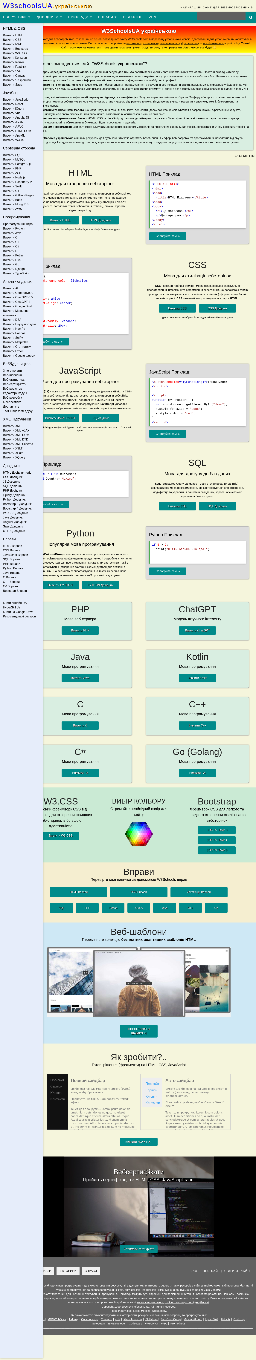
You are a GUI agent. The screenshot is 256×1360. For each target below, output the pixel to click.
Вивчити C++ (12, 242)
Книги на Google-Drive (18, 612)
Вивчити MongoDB (16, 204)
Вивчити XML (12, 426)
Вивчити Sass (12, 84)
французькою (206, 1292)
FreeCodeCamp (189, 1321)
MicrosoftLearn (211, 1321)
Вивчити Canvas (14, 75)
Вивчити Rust (12, 259)
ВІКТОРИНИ (89, 1273)
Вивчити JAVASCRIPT (76, 427)
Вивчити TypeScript (16, 273)
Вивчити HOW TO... (149, 1144)
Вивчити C (10, 237)
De (245, 164)
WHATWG (169, 1325)
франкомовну (59, 47)
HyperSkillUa (11, 607)
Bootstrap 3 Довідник (17, 504)
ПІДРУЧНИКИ (17, 17)
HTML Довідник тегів (17, 472)
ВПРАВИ (107, 17)
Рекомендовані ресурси (19, 616)
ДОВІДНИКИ (49, 17)
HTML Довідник (116, 228)
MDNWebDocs (75, 1321)
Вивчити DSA (12, 319)
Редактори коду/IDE (16, 393)
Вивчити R (10, 251)
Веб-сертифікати (14, 384)
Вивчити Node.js (14, 177)
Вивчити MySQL (14, 159)
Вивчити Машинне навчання (15, 313)
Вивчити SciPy (13, 337)
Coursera (124, 1321)
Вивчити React (13, 104)
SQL (72, 910)
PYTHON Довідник (116, 592)
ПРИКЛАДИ (80, 17)
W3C (182, 1325)
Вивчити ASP (12, 173)
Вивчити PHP (12, 168)
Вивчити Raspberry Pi (18, 181)
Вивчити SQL (12, 155)
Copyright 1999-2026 (125, 1308)
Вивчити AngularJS (16, 117)
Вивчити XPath (13, 453)
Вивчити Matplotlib (15, 342)
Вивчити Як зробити (17, 80)
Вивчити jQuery (13, 108)
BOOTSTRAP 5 (220, 852)
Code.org (101, 1325)
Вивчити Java (12, 233)
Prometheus (196, 1325)
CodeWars (153, 1325)
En (236, 164)
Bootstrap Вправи (15, 590)
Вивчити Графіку (14, 66)
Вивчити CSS (12, 39)
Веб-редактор (12, 388)
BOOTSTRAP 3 (220, 832)
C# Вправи (10, 586)
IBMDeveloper (135, 1325)
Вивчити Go (11, 264)
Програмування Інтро (18, 224)
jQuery (149, 910)
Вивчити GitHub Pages (18, 195)
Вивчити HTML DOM (17, 131)
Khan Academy (150, 1321)
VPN (152, 17)
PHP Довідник (12, 490)
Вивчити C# (11, 246)
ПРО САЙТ (211, 1273)
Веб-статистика (13, 379)
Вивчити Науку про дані (19, 324)
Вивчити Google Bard (17, 306)
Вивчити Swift (12, 186)
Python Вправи (13, 568)
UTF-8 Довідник (14, 531)
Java (175, 910)
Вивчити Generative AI (18, 292)
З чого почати (12, 370)
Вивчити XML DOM (16, 435)
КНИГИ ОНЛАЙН (237, 1273)
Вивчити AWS (12, 208)
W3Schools (55, 1321)
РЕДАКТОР (133, 17)
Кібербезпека (12, 402)
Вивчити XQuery (14, 457)
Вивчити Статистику (17, 346)
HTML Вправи (12, 545)
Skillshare (169, 1321)
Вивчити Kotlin (13, 255)
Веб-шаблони (12, 375)
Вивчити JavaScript (16, 99)
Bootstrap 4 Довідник (17, 508)
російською (226, 1292)
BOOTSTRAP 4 (220, 842)
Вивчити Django (14, 268)
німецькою (188, 1292)
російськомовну (82, 47)
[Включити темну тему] (251, 17)
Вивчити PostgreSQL (17, 164)
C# (226, 910)
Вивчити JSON (13, 122)
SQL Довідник (12, 486)
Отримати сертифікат (149, 1251)
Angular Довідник (15, 522)
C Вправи (9, 577)
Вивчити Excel (13, 351)
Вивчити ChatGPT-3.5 (18, 297)
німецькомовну (234, 43)
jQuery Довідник (14, 495)
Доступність (11, 406)
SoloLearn (116, 1325)
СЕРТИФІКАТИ (62, 1273)
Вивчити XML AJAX (16, 430)
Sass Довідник (13, 526)
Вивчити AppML (14, 135)
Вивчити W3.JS (13, 140)
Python (123, 910)
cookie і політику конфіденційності (221, 1304)
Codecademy (107, 1321)
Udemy (91, 1321)
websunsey (170, 1313)
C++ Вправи (11, 581)
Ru (253, 164)
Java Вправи (11, 572)
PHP (98, 910)
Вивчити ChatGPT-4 (16, 301)
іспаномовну (215, 43)
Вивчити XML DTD (15, 439)
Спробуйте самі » (178, 243)
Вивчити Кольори (15, 57)
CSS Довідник (12, 477)
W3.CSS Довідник (15, 513)
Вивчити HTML (13, 35)
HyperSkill (229, 1321)
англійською (156, 1292)
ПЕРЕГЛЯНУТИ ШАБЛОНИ (149, 1033)
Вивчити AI (10, 288)
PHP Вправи (11, 563)
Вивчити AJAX (13, 126)
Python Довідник (14, 499)
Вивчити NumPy (14, 328)
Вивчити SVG (12, 71)
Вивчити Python (14, 228)
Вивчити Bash (12, 199)
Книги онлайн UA (15, 603)
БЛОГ (195, 1273)
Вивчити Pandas (14, 333)
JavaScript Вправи (15, 554)
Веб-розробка (12, 397)
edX (135, 1321)
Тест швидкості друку (18, 411)
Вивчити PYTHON (76, 592)
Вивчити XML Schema (18, 444)
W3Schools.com (168, 39)
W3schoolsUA (47, 5)
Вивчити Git (11, 190)
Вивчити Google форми (19, 355)
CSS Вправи (11, 550)
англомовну (198, 43)
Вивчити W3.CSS (15, 53)
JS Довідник (11, 481)
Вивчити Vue (11, 113)
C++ (201, 910)
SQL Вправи (11, 559)
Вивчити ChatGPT (202, 636)
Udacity (243, 1321)
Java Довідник (12, 517)
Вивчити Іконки (13, 62)
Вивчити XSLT (12, 448)
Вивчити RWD (12, 44)
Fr (248, 164)
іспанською (173, 1292)
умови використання (184, 1304)
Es (240, 164)
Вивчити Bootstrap (15, 48)
